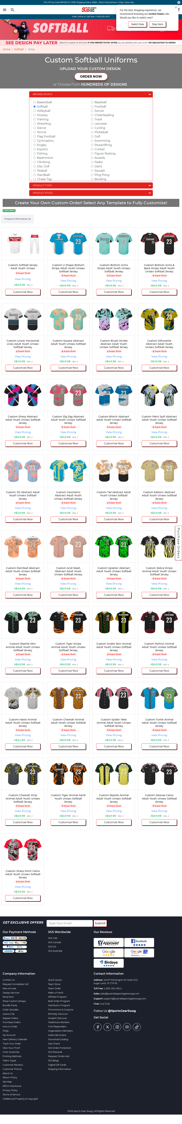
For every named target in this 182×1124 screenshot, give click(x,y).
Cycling (100, 128)
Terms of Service (11, 1094)
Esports (42, 149)
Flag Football (46, 136)
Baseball (100, 102)
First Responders (57, 1026)
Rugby (42, 145)
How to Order (10, 1026)
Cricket (100, 149)
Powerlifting (103, 145)
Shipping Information (59, 1069)
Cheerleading (104, 115)
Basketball (44, 102)
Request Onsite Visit (58, 1056)
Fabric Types (9, 1060)
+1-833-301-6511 (102, 16)
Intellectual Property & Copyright (20, 1098)
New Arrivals (9, 988)
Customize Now (23, 292)
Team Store (54, 984)
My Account (9, 1035)
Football (100, 106)
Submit (100, 923)
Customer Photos (12, 1069)
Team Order (54, 988)
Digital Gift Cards (57, 1064)
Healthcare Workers (58, 1022)
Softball (19, 49)
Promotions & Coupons (60, 1009)
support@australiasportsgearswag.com (125, 998)
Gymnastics (45, 140)
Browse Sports (42, 94)
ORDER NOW (91, 77)
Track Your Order (12, 1043)
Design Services (11, 992)
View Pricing (23, 279)
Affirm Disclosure (12, 1086)
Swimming (102, 140)
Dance (41, 128)
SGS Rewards (55, 1052)
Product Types (42, 185)
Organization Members (60, 1030)
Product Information (16, 218)
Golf (97, 136)
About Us (8, 1073)
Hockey (42, 115)
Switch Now (137, 24)
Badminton (45, 158)
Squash (100, 170)
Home (6, 49)
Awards (100, 158)
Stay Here (157, 24)
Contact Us (9, 980)
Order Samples (10, 1009)
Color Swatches (11, 1052)
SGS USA (52, 938)
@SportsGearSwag (122, 1011)
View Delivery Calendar (15, 1039)
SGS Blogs (53, 1060)
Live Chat (105, 1003)
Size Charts (54, 1043)
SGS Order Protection (59, 1048)
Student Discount (57, 1018)
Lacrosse (101, 123)
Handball (43, 175)
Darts (98, 166)
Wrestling (44, 123)
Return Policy (10, 1077)
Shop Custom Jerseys (14, 1001)
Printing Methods (12, 1056)
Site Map (7, 1081)
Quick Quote (55, 980)
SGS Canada (54, 942)
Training (43, 119)
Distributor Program (59, 1005)
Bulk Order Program (59, 1001)
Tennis (41, 132)
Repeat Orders (10, 1018)
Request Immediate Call (15, 984)
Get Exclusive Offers (23, 922)
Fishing (42, 153)
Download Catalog (58, 1039)
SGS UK (52, 946)
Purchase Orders (178, 543)
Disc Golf (43, 166)
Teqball (42, 170)
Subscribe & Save (57, 1035)
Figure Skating (105, 153)
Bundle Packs (10, 1005)
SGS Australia (55, 951)
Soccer (99, 111)
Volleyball (43, 111)
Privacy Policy (10, 1090)
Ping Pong (102, 175)
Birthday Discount (58, 1014)
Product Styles (43, 193)
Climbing (43, 162)
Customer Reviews (13, 1064)
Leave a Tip (8, 1014)
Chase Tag (44, 179)
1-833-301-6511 (113, 988)
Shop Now (8, 996)
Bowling (100, 179)
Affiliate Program (57, 996)
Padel (99, 162)
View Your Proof (11, 1048)
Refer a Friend (55, 992)
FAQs (6, 1030)
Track (98, 119)
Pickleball (101, 132)
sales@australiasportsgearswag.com (119, 993)
